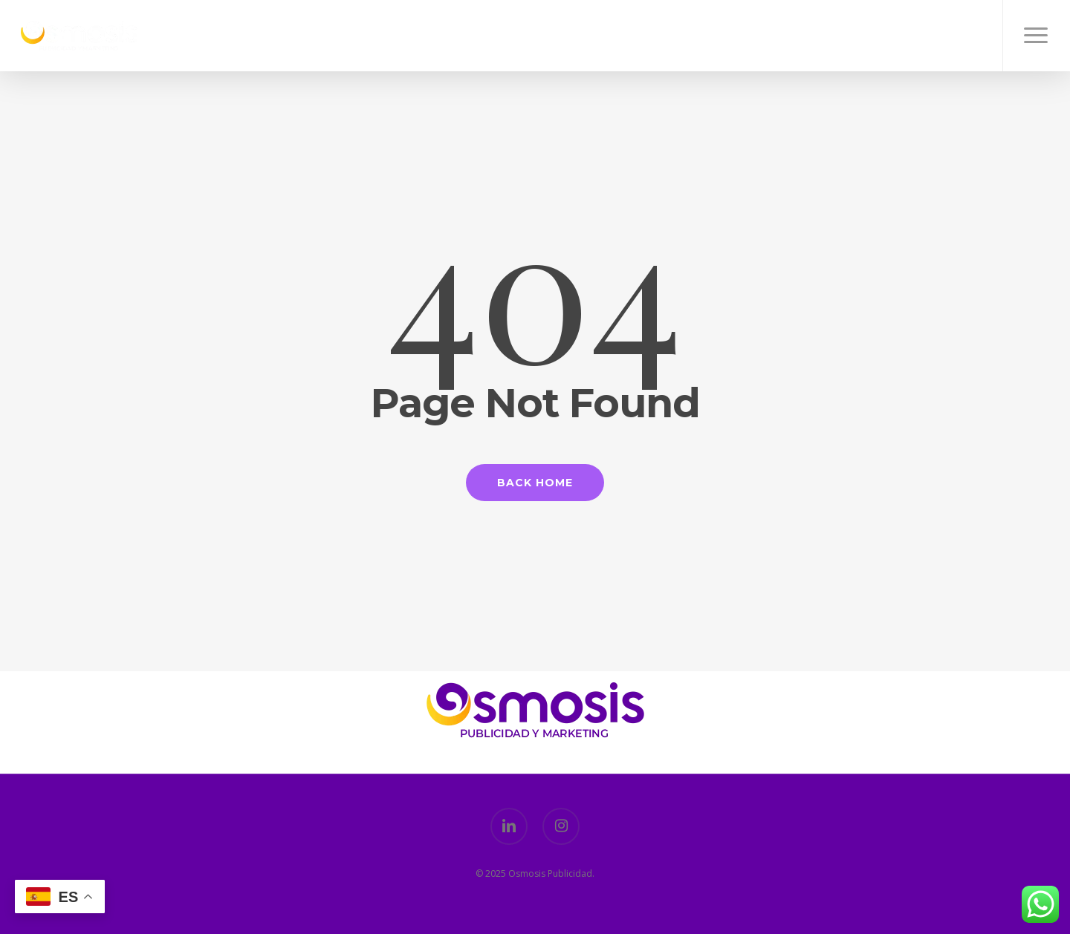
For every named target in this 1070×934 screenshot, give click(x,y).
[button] (1036, 35)
